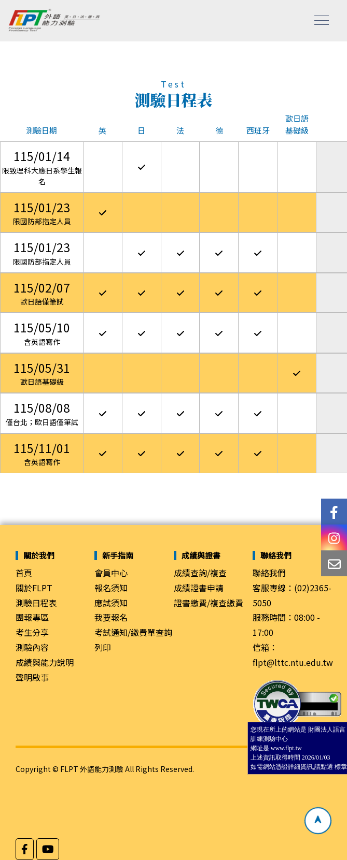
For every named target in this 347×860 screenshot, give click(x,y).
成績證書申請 (199, 587)
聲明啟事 (32, 677)
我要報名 (111, 617)
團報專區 (32, 617)
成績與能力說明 (45, 662)
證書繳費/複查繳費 (208, 602)
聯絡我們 (269, 572)
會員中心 (111, 572)
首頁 (24, 572)
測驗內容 (32, 647)
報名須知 (111, 587)
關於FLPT (34, 587)
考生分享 (32, 632)
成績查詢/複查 (200, 572)
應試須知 (111, 602)
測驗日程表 (36, 602)
